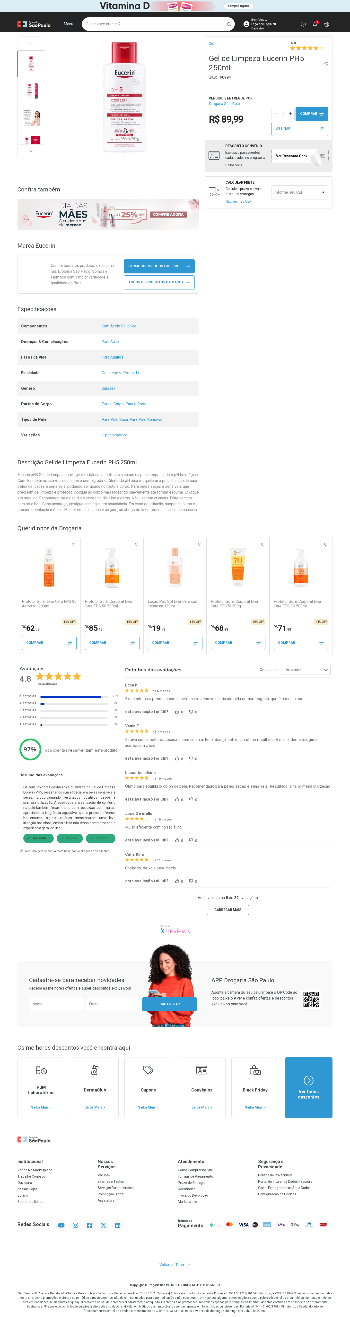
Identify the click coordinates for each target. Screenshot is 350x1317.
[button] (31, 64)
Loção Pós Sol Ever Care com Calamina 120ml (173, 603)
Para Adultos (112, 357)
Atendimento (191, 1161)
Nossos (135, 1164)
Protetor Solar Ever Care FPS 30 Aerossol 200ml (49, 603)
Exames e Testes (111, 1181)
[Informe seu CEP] (293, 192)
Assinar (300, 129)
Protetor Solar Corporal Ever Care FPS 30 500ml (297, 603)
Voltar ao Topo (175, 1265)
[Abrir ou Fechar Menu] (66, 24)
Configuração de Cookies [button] (277, 1194)
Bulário (23, 1195)
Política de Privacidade (275, 1175)
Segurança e (295, 1164)
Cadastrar (169, 1004)
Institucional (30, 1161)
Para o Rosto (136, 404)
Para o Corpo (113, 404)
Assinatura (106, 1200)
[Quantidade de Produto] (283, 114)
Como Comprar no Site (195, 1170)
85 (93, 628)
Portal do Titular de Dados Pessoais (285, 1181)
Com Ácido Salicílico (119, 326)
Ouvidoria (25, 1183)
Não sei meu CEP (239, 201)
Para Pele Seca (115, 419)
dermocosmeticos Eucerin (159, 266)
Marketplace (187, 1202)
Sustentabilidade (31, 1202)
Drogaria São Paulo (225, 103)
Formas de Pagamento (195, 1176)
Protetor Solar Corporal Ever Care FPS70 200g (234, 603)
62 (30, 628)
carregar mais (227, 910)
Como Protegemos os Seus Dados (284, 1188)
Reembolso (186, 1189)
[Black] (175, 6)
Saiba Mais (233, 165)
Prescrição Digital (111, 1194)
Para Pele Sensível (146, 419)
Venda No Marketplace (35, 1170)
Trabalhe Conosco (31, 1176)
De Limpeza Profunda (120, 372)
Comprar (312, 114)
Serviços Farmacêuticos (116, 1188)
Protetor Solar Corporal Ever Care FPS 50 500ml (108, 603)
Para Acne (110, 341)
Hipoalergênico (114, 435)
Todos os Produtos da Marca (159, 282)
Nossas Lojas (27, 1189)
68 (219, 628)
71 (282, 628)
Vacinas (104, 1175)
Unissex (108, 388)
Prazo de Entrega (191, 1183)
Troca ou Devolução (193, 1195)
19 (156, 628)
